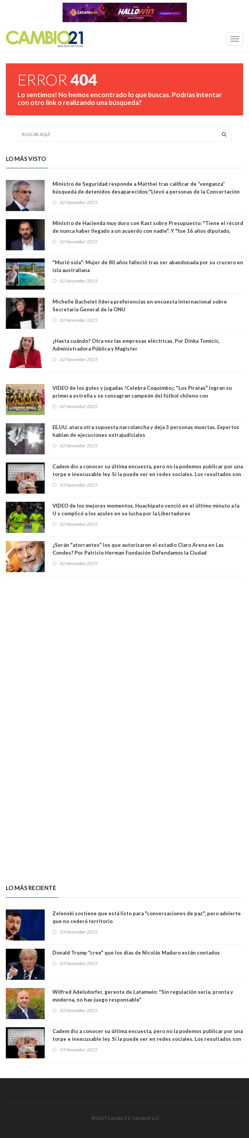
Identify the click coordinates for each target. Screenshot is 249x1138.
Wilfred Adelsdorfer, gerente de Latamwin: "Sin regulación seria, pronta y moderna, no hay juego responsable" (142, 996)
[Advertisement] (124, 651)
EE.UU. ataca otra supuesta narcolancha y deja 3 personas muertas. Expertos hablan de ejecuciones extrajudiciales (145, 431)
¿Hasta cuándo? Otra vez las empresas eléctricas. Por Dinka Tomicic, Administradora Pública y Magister (136, 345)
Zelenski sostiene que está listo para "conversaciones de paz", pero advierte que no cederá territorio (146, 917)
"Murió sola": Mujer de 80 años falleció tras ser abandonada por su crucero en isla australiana (147, 266)
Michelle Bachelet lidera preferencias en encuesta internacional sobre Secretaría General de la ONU (139, 305)
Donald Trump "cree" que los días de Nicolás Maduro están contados (136, 952)
